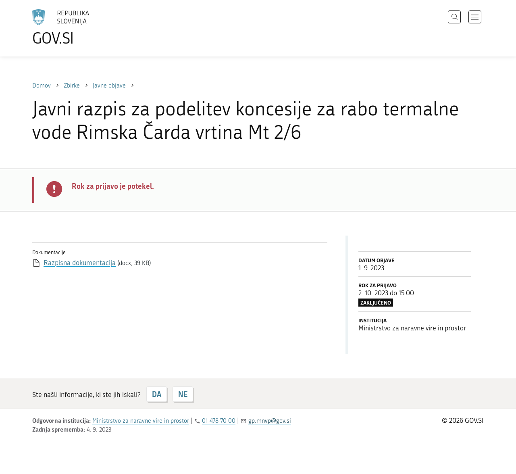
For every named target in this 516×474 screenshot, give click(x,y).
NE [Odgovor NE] (182, 394)
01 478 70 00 (218, 420)
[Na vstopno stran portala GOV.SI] (83, 27)
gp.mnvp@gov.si (269, 420)
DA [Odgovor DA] (156, 394)
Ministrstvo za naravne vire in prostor (140, 420)
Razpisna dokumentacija (80, 263)
